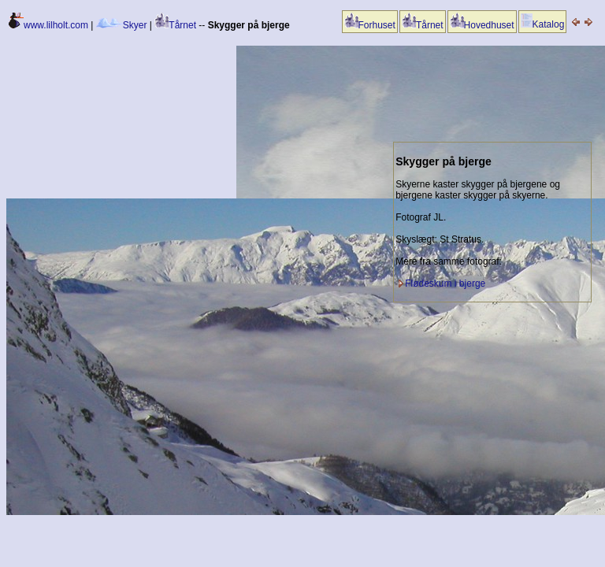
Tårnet (175, 25)
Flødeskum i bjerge (445, 283)
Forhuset (369, 25)
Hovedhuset (482, 25)
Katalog (543, 24)
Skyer (121, 25)
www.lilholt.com (48, 25)
